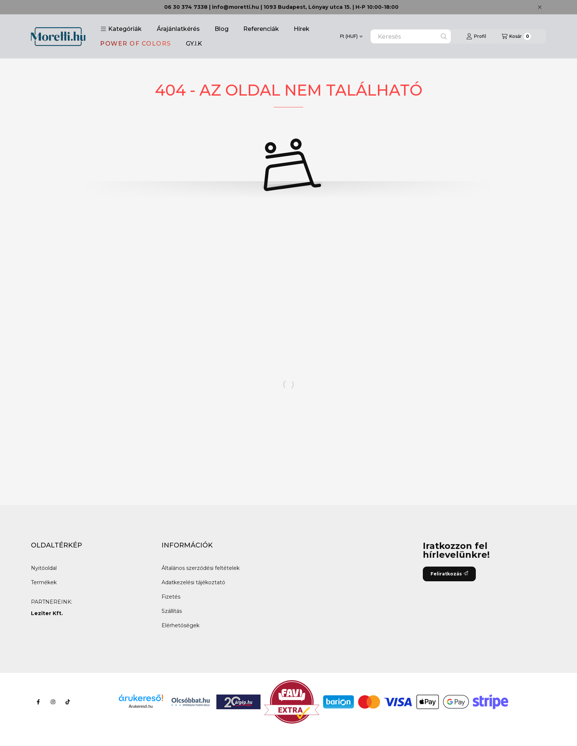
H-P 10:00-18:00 (377, 7)
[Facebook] (38, 702)
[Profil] (476, 36)
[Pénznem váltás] (351, 36)
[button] (121, 29)
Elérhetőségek (180, 625)
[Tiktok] (67, 702)
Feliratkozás (449, 574)
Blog (222, 28)
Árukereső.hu (141, 706)
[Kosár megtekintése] (516, 36)
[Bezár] (539, 7)
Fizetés (171, 596)
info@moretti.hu (235, 7)
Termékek (44, 582)
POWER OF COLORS (135, 43)
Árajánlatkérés (178, 28)
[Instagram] (53, 702)
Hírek (301, 28)
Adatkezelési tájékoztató (193, 582)
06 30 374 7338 (186, 7)
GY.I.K (194, 43)
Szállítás (172, 611)
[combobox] (410, 36)
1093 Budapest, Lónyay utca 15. (307, 7)
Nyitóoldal (44, 568)
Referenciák (261, 28)
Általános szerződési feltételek (201, 568)
